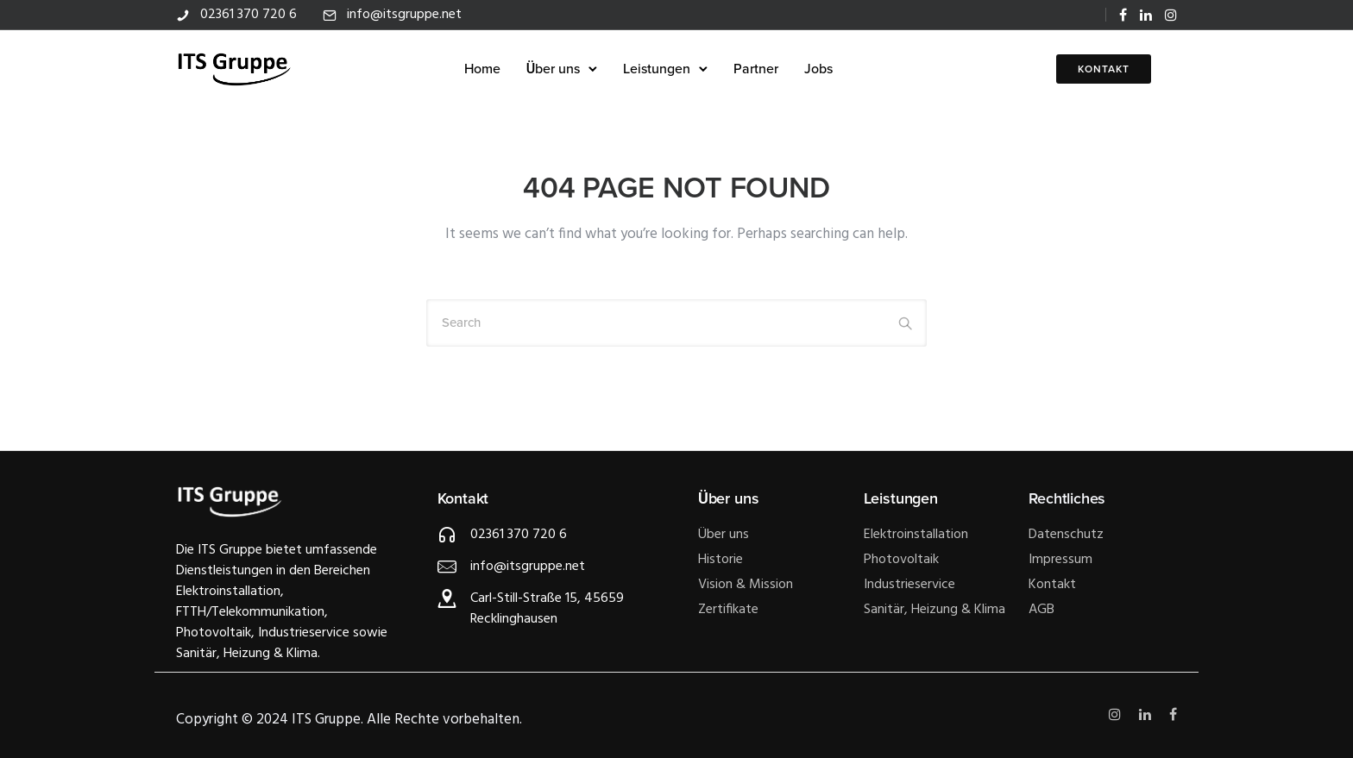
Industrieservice (909, 584)
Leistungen (656, 69)
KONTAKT (1104, 69)
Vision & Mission (745, 584)
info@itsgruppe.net (404, 14)
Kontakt (1052, 584)
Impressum (1060, 559)
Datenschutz (1066, 534)
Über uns (553, 69)
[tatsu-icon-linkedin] (1146, 15)
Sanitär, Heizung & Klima (934, 609)
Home (482, 69)
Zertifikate (728, 609)
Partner (755, 69)
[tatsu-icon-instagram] (1171, 15)
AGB (1041, 609)
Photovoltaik (901, 559)
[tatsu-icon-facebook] (1123, 15)
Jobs (818, 69)
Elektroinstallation (916, 534)
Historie (720, 559)
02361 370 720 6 (248, 14)
